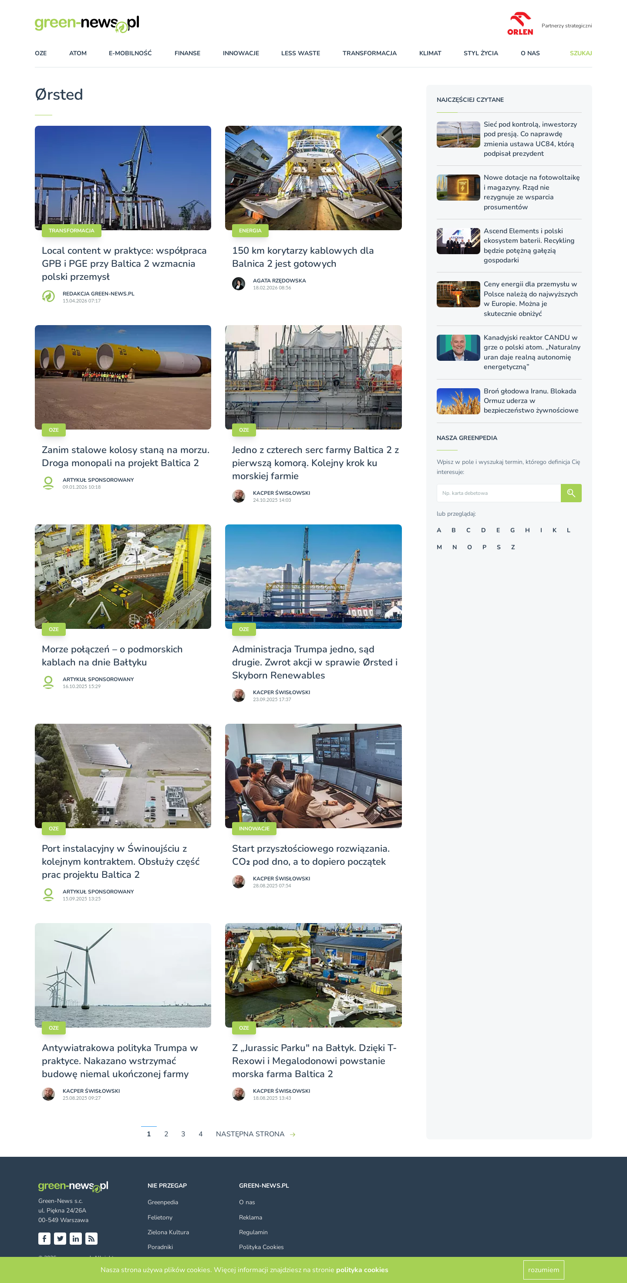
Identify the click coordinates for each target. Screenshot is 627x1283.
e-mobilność (130, 53)
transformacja (370, 53)
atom (78, 53)
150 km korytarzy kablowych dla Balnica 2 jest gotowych (303, 257)
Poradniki (160, 1247)
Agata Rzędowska (279, 280)
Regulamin (253, 1232)
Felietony (160, 1217)
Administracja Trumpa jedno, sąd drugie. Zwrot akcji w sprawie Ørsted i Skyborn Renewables (315, 662)
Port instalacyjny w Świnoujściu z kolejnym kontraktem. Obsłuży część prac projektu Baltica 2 (120, 861)
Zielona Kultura (168, 1232)
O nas (530, 53)
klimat (430, 53)
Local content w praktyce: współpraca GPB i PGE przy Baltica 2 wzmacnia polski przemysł (124, 263)
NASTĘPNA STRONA (250, 1134)
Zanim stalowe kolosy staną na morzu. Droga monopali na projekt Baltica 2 (125, 456)
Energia (250, 230)
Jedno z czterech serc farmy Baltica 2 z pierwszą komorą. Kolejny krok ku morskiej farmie (315, 463)
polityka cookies (362, 1270)
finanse (187, 53)
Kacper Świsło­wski (281, 493)
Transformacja (71, 230)
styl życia (481, 53)
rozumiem (544, 1270)
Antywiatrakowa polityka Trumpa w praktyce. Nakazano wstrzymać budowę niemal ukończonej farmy (120, 1061)
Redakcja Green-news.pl (99, 293)
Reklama (250, 1217)
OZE (41, 53)
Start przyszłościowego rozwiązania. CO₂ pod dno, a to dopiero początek (311, 855)
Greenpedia (163, 1202)
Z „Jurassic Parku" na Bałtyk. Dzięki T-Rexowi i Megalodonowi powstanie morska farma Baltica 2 (314, 1061)
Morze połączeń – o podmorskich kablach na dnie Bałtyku (112, 656)
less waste (300, 53)
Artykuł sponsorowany (98, 480)
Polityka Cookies (261, 1247)
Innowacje (254, 828)
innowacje (241, 53)
